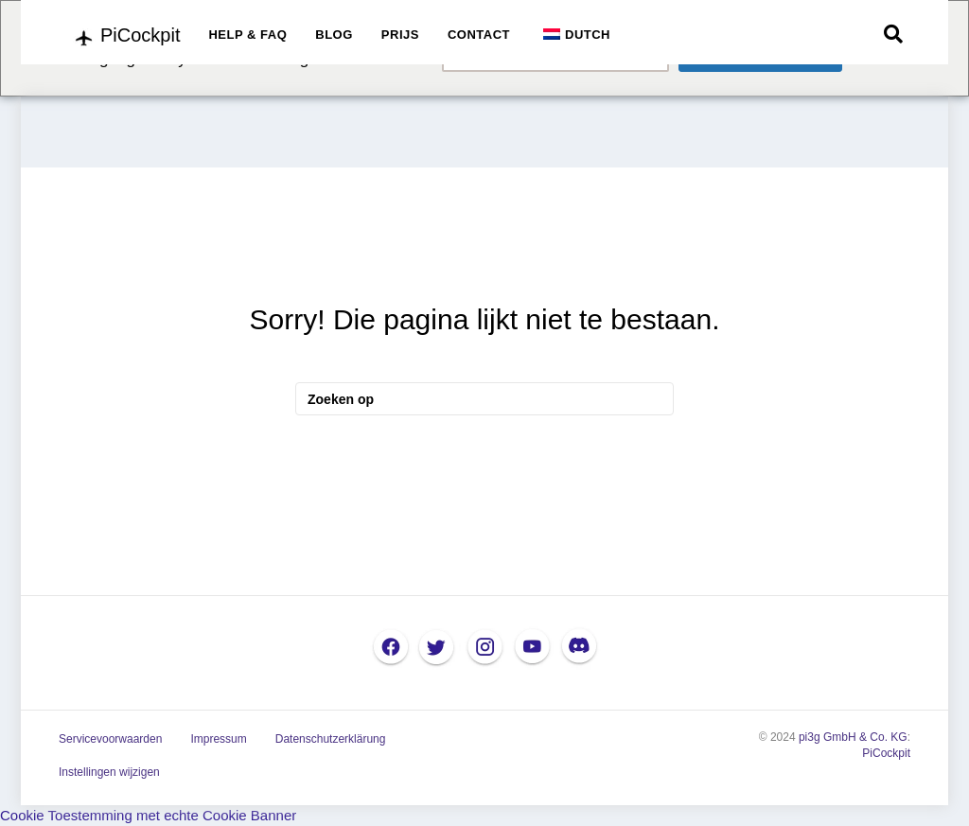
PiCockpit (886, 753)
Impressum (218, 739)
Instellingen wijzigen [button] (109, 772)
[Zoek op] (893, 34)
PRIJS (400, 34)
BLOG (334, 34)
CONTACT (479, 34)
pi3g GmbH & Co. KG (853, 737)
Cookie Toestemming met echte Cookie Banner (148, 815)
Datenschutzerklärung (330, 739)
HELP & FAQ (247, 34)
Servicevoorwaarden (110, 739)
